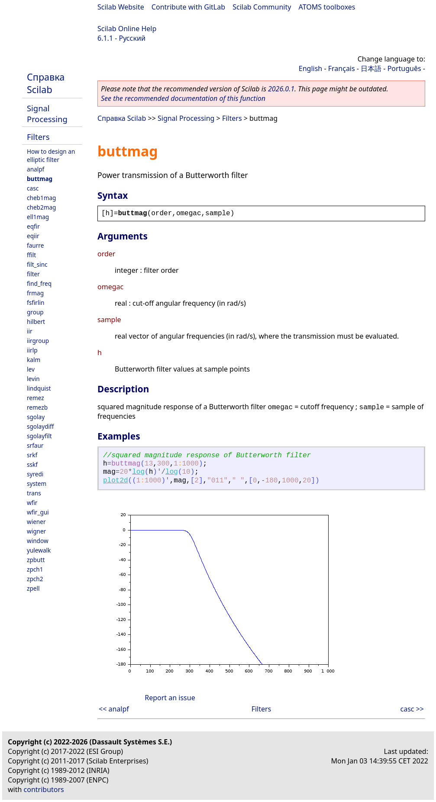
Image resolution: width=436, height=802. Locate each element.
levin (33, 379)
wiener (36, 521)
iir (29, 331)
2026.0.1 (281, 89)
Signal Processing (47, 113)
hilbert (36, 321)
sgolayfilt (39, 436)
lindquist (39, 388)
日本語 (371, 68)
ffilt (31, 255)
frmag (35, 293)
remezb (37, 407)
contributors (44, 789)
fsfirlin (35, 302)
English (310, 68)
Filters (38, 136)
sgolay (36, 417)
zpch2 (35, 579)
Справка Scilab (46, 83)
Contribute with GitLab (188, 7)
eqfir (33, 226)
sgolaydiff (40, 426)
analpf (35, 169)
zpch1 (35, 569)
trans (34, 493)
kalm (33, 360)
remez (35, 398)
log (138, 472)
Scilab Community (262, 7)
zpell (33, 588)
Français (341, 68)
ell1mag (38, 217)
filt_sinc (37, 264)
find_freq (39, 283)
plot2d (115, 481)
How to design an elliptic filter (51, 155)
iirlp (32, 350)
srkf (32, 455)
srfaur (35, 445)
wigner (36, 531)
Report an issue (170, 697)
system (36, 483)
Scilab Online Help (126, 28)
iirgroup (38, 340)
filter (33, 274)
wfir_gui (38, 512)
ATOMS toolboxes (327, 7)
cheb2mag (41, 207)
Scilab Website (120, 7)
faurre (35, 245)
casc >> (412, 709)
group (35, 312)
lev (31, 369)
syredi (35, 474)
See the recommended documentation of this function (183, 98)
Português (404, 68)
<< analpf (114, 709)
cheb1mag (41, 198)
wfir (32, 502)
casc (33, 188)
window (37, 541)
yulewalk (39, 550)
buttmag (39, 179)
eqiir (33, 236)
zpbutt (36, 560)
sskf (32, 464)
